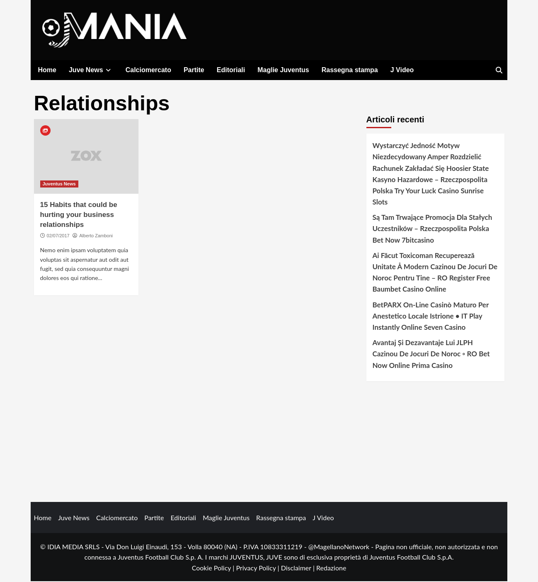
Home (47, 69)
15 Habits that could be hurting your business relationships (78, 215)
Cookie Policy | (214, 568)
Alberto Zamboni (96, 236)
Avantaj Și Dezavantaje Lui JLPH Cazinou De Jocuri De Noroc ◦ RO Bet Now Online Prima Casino (431, 354)
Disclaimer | (298, 568)
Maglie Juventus (283, 69)
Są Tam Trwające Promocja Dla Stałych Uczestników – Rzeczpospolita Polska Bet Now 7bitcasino (432, 228)
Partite (194, 69)
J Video (402, 69)
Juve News (91, 69)
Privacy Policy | (258, 568)
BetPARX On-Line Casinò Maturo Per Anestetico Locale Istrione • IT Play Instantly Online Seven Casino (431, 316)
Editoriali (231, 69)
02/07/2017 (58, 236)
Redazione (331, 568)
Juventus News (59, 184)
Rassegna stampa (350, 69)
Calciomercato (148, 69)
